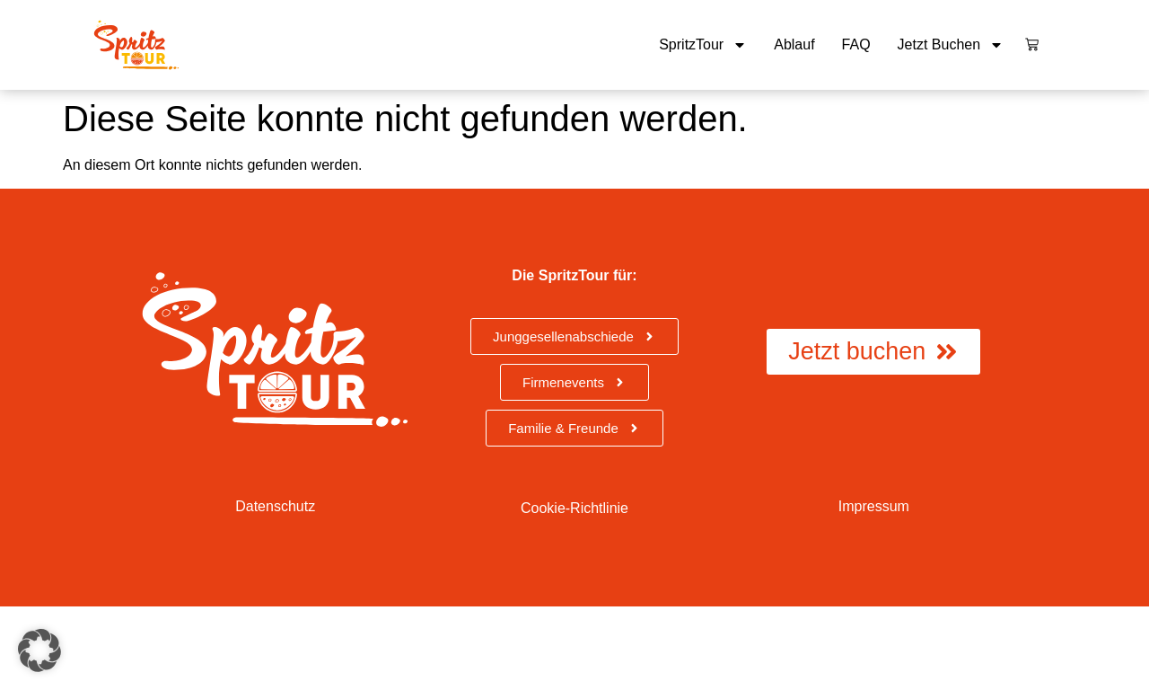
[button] (39, 650)
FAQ (856, 44)
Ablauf (794, 44)
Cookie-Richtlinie (574, 508)
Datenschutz (275, 506)
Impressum (873, 506)
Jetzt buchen (951, 45)
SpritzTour (703, 45)
